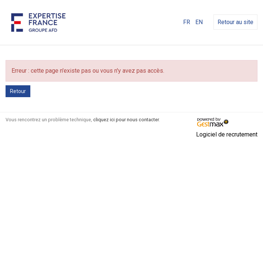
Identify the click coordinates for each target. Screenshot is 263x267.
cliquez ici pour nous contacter (126, 119)
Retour (18, 91)
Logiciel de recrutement (226, 134)
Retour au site (235, 22)
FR (186, 22)
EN (199, 22)
